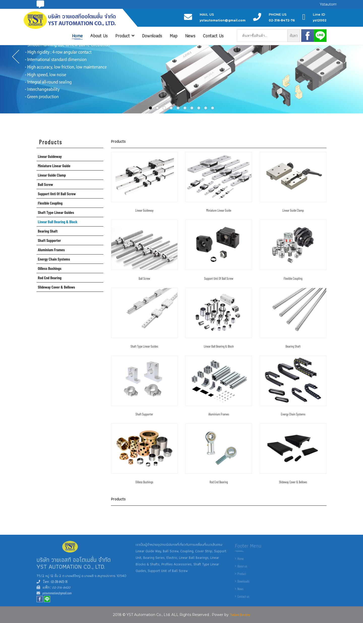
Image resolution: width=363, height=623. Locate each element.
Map (173, 35)
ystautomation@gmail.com (57, 596)
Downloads (152, 35)
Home (77, 35)
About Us (99, 35)
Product (124, 35)
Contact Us (213, 35)
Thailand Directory (240, 615)
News (190, 35)
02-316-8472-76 (59, 585)
